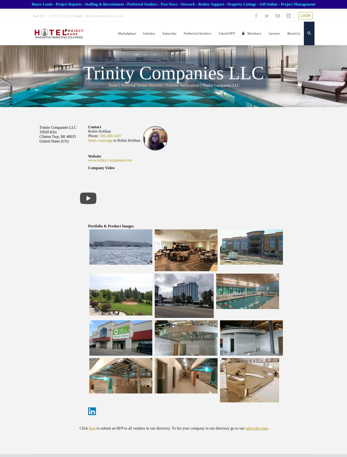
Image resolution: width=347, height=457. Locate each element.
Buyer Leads (42, 4)
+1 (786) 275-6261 (58, 16)
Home (113, 85)
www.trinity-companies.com (110, 160)
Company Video (101, 168)
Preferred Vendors (142, 4)
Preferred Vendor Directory (142, 85)
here (92, 428)
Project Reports (69, 4)
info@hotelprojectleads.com (104, 16)
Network (188, 4)
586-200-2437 (111, 136)
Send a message (100, 140)
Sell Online (269, 4)
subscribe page (256, 428)
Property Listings (241, 4)
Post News (169, 4)
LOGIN (305, 15)
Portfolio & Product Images (111, 226)
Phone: (93, 136)
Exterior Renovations (183, 85)
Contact (94, 127)
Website (94, 156)
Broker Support (211, 4)
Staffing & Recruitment (104, 4)
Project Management (298, 4)
